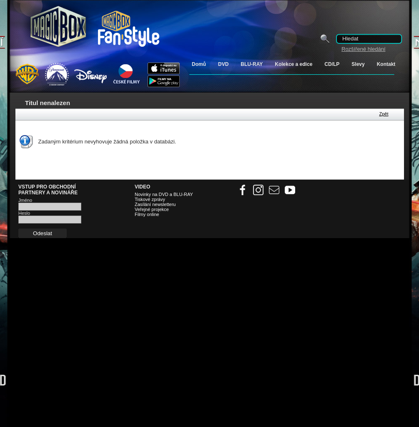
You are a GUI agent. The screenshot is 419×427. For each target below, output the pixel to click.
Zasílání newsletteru (155, 204)
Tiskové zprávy (150, 199)
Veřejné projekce (152, 209)
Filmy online (147, 214)
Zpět (383, 113)
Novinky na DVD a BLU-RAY (164, 194)
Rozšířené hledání (363, 49)
